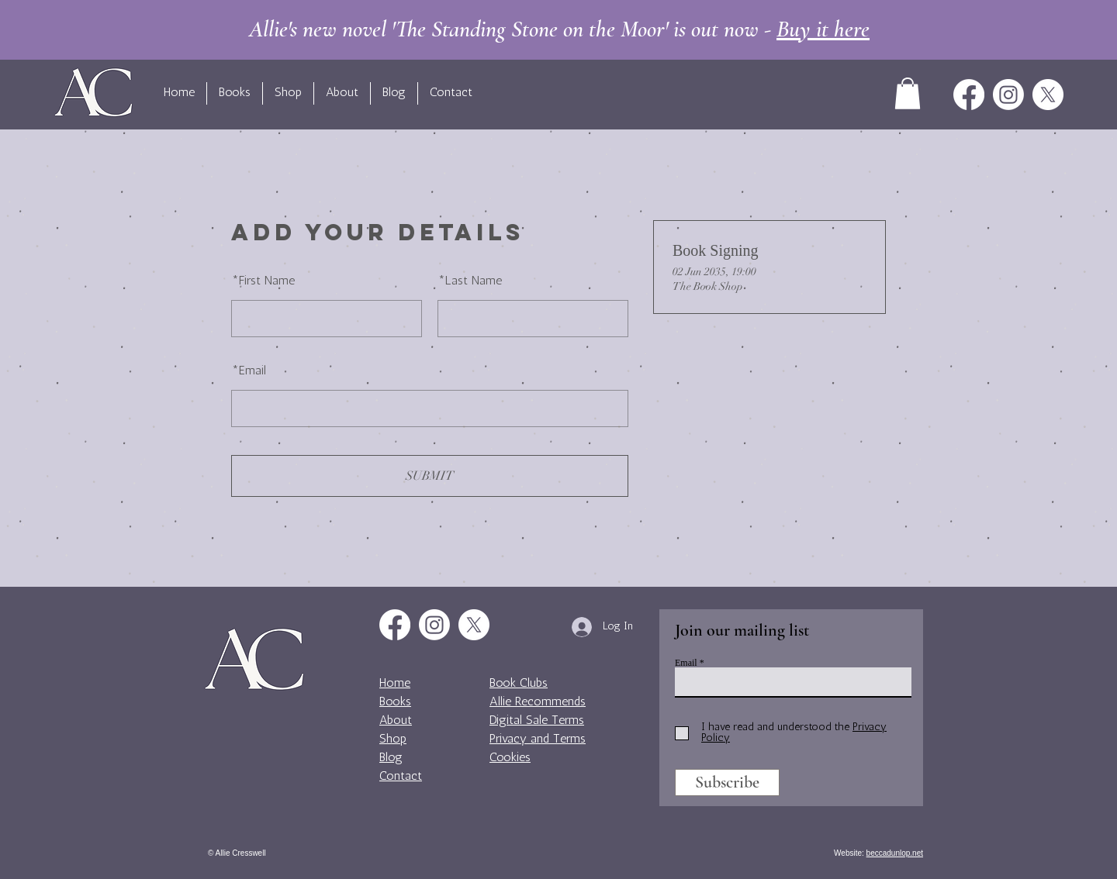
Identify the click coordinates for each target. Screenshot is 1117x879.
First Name (263, 281)
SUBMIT (430, 476)
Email (248, 371)
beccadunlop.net (894, 853)
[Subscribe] (727, 782)
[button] (907, 93)
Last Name (469, 281)
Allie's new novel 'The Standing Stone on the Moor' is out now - (559, 29)
